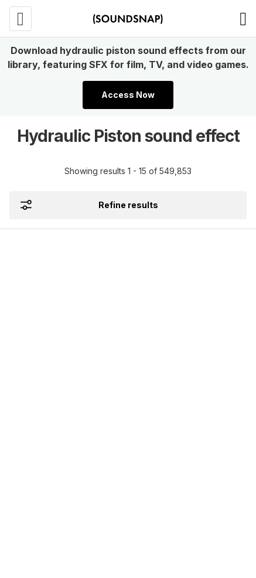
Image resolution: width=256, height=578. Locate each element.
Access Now (128, 95)
